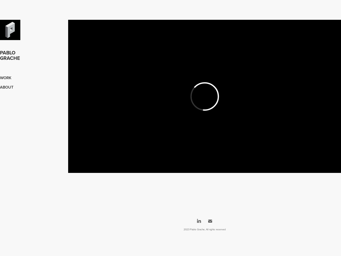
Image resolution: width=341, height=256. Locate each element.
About (6, 87)
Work (5, 78)
